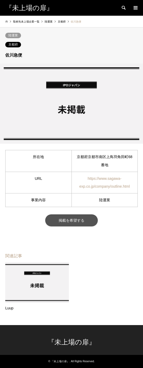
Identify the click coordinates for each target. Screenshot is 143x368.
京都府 (13, 44)
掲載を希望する (71, 220)
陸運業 (13, 35)
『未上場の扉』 (72, 342)
